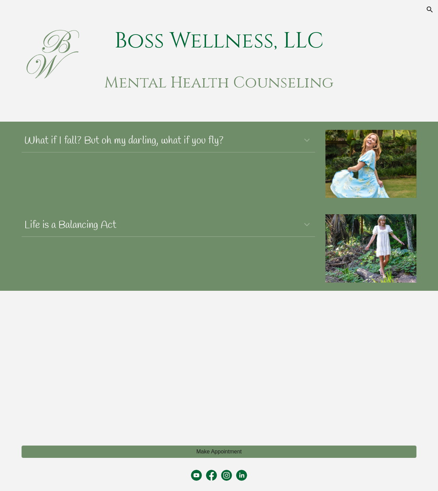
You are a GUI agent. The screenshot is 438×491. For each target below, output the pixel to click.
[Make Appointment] (219, 451)
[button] (430, 9)
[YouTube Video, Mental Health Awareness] (118, 364)
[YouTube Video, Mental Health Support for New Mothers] (320, 364)
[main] (219, 41)
